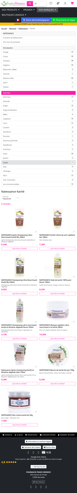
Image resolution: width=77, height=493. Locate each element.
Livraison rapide (47, 435)
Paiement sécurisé (66, 435)
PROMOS (29, 9)
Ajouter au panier (19, 249)
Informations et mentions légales (38, 441)
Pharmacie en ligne (64, 20)
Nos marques (47, 9)
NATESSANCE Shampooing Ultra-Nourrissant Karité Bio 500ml (19, 281)
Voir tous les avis (38, 467)
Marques (12, 28)
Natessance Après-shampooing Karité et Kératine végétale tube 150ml (17, 371)
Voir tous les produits (11, 42)
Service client (49, 447)
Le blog (19, 435)
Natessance (23, 28)
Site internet (38, 482)
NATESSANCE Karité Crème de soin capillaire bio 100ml (57, 236)
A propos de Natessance (12, 38)
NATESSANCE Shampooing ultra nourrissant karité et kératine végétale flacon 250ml (19, 326)
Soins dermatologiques (36, 20)
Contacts (7, 435)
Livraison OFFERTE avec (38, 24)
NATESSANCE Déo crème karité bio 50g (17, 415)
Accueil (4, 28)
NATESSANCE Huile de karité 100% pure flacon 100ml (55, 281)
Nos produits (11, 9)
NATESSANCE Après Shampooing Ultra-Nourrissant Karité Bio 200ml (17, 236)
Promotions (31, 435)
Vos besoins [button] (8, 48)
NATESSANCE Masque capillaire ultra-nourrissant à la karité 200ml (54, 326)
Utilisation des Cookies (31, 447)
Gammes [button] (6, 93)
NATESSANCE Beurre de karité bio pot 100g (56, 370)
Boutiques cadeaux (14, 14)
